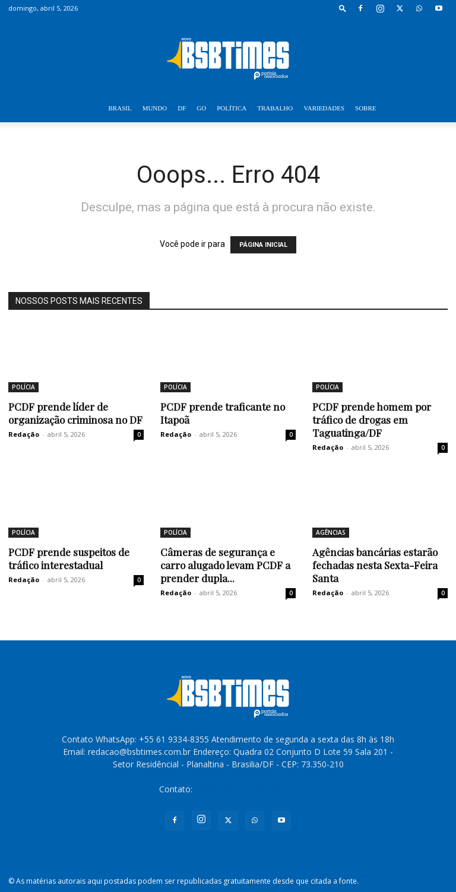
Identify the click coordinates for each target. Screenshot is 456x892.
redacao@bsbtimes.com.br (246, 789)
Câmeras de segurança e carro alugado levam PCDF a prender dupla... (225, 565)
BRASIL (120, 108)
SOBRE (365, 108)
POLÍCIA (23, 387)
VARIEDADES (323, 108)
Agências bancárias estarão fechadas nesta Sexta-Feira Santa (375, 565)
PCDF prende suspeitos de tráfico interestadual (68, 558)
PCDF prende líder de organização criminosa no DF (75, 413)
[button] (343, 8)
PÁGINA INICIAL (263, 245)
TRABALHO (275, 108)
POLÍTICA (231, 108)
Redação (23, 434)
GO (201, 108)
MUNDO (154, 108)
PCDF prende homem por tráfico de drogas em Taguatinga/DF (371, 419)
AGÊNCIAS (331, 532)
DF (182, 108)
